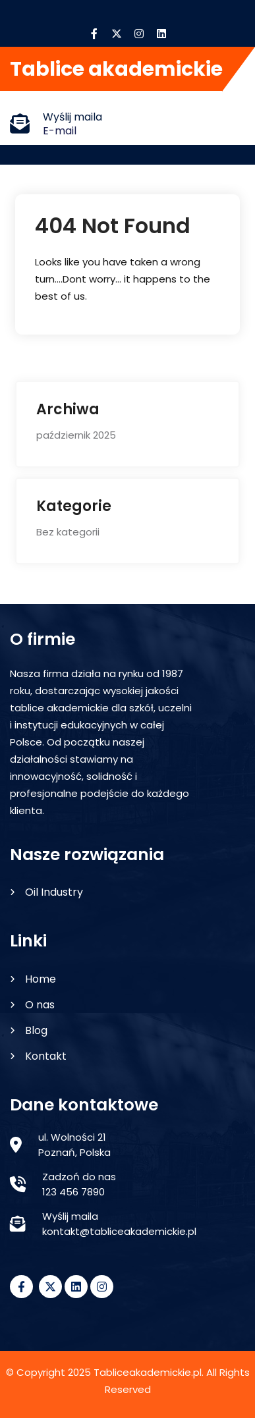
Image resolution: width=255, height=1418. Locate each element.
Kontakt (46, 1056)
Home (40, 979)
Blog (36, 1030)
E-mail (59, 130)
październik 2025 (76, 435)
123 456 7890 (73, 1192)
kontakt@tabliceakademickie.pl (119, 1231)
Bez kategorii (67, 532)
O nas (40, 1004)
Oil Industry (54, 892)
